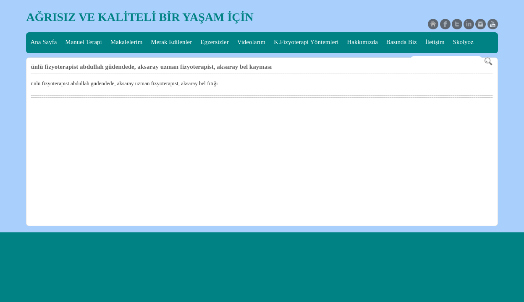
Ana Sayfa (43, 42)
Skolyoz (463, 42)
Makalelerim (126, 42)
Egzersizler (214, 42)
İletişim (435, 42)
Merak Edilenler (171, 42)
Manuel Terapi (83, 42)
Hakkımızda (362, 42)
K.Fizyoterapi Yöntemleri (306, 42)
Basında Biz (401, 42)
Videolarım (251, 42)
